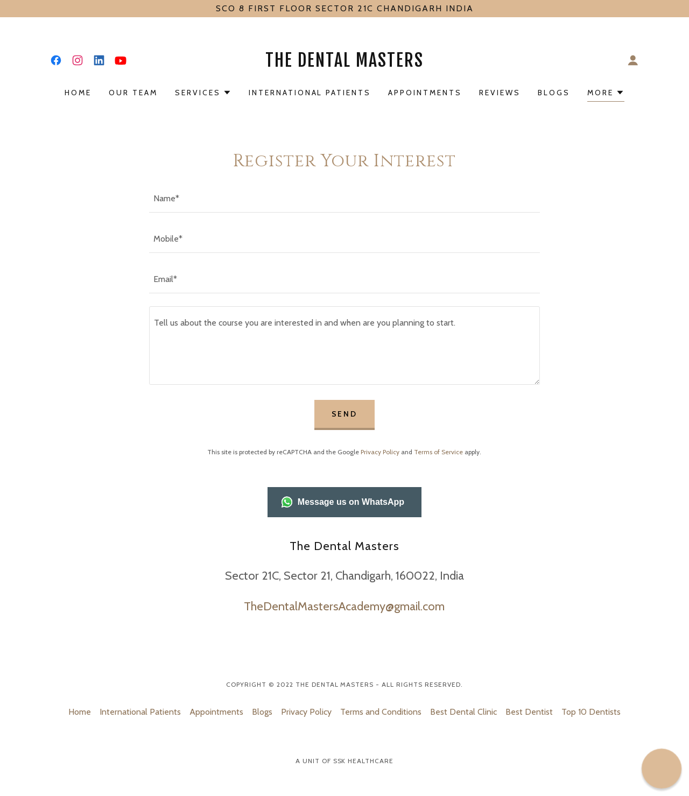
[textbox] (344, 199)
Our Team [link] (133, 92)
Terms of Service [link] (438, 452)
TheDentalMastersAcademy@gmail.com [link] (344, 606)
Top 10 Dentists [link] (591, 712)
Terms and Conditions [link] (380, 712)
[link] (56, 60)
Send (345, 414)
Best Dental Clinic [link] (463, 712)
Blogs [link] (554, 92)
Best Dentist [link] (529, 712)
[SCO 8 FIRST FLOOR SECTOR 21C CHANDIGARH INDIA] (344, 8)
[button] (633, 60)
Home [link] (78, 92)
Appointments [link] (425, 92)
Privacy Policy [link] (380, 452)
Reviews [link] (500, 92)
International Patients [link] (310, 92)
